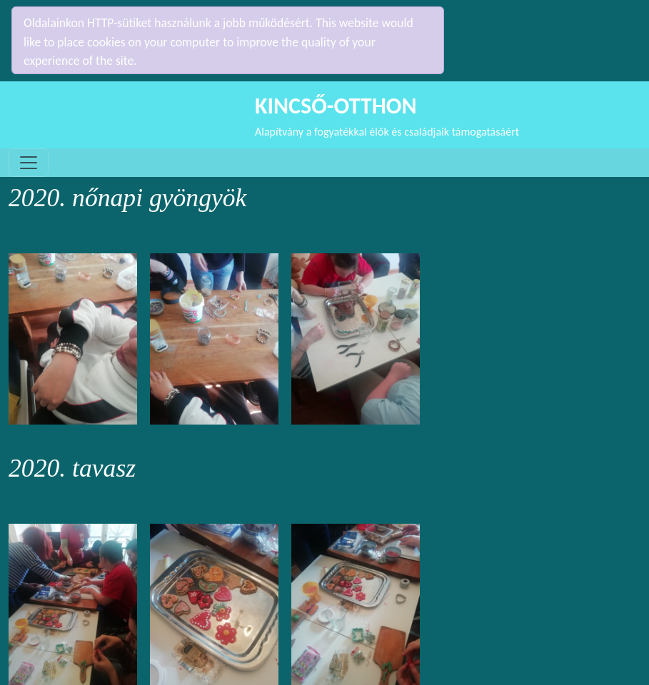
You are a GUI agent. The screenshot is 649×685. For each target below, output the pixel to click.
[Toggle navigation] (29, 137)
